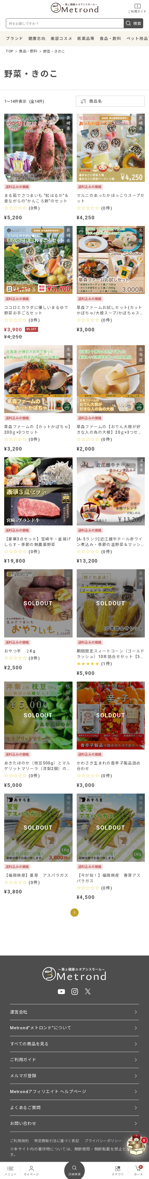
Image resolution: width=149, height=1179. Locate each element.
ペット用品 (137, 38)
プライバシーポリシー (103, 1141)
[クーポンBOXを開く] (136, 1145)
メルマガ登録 (23, 1075)
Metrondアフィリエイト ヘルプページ (48, 1091)
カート (138, 1170)
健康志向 (37, 38)
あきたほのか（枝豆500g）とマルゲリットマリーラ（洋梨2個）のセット (37, 766)
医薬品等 (86, 38)
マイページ (31, 1170)
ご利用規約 (19, 1141)
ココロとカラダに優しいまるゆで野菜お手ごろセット (36, 310)
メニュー (10, 1170)
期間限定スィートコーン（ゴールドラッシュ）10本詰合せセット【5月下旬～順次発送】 (111, 654)
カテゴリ (118, 1170)
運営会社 (19, 1012)
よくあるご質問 (25, 1107)
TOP (9, 51)
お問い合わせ (23, 1123)
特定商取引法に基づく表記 (56, 1141)
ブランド (14, 38)
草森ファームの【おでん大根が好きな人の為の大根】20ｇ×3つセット (110, 430)
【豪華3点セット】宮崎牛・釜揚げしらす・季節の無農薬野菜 (37, 542)
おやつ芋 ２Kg (20, 651)
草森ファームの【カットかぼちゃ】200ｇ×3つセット (37, 429)
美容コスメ (61, 38)
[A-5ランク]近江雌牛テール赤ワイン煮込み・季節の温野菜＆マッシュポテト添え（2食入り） (110, 542)
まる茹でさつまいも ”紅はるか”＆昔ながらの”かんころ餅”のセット (36, 198)
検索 (133, 23)
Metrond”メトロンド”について (40, 1027)
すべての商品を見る (29, 1043)
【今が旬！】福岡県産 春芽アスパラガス (109, 878)
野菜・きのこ (54, 51)
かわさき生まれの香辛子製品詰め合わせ (109, 766)
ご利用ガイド (137, 8)
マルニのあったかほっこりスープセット (111, 198)
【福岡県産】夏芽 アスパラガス (36, 875)
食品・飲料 (110, 38)
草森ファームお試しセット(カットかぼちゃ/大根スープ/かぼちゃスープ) (110, 310)
